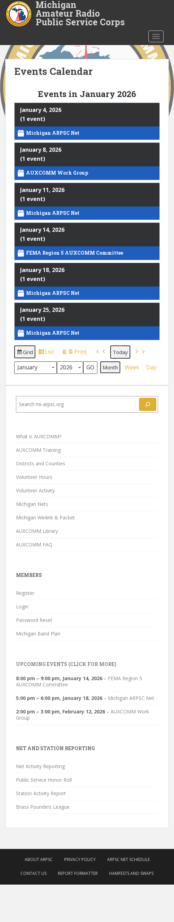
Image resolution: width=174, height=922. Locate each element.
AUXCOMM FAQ (34, 544)
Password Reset (34, 620)
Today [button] (120, 351)
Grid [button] (24, 352)
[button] (101, 352)
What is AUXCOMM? (38, 436)
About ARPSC (39, 859)
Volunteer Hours (34, 477)
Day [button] (151, 367)
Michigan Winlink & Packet (45, 517)
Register (25, 593)
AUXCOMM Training (38, 450)
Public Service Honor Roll (44, 779)
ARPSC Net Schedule (128, 859)
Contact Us (33, 873)
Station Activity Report (41, 793)
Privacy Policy (80, 859)
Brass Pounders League (43, 807)
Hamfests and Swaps (131, 873)
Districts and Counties (40, 463)
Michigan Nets (32, 504)
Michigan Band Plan (38, 633)
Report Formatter (78, 873)
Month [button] (110, 366)
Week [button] (132, 367)
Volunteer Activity (35, 490)
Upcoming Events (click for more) (66, 664)
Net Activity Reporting (40, 766)
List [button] (46, 352)
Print (74, 353)
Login (22, 606)
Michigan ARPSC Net (131, 698)
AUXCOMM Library (37, 531)
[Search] (147, 404)
